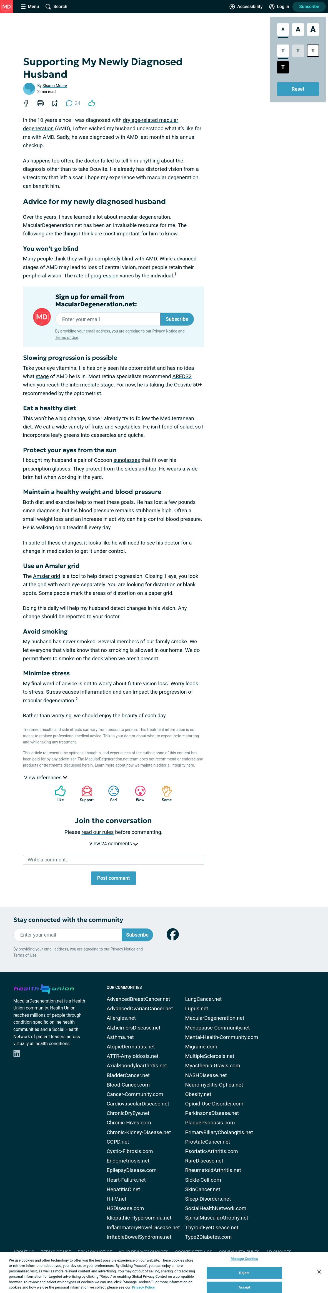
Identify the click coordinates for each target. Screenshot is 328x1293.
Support (85, 793)
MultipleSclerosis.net (209, 1056)
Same (164, 793)
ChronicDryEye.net (128, 1113)
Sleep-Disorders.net (208, 1199)
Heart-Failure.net (126, 1180)
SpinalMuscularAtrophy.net (216, 1218)
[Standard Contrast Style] (283, 51)
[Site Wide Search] (56, 6)
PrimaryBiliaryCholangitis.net (219, 1132)
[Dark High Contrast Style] (283, 67)
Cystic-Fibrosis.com (130, 1151)
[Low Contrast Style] (298, 51)
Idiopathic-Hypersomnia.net (139, 1218)
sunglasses (126, 460)
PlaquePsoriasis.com (210, 1122)
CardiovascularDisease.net (138, 1103)
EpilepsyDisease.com (132, 1170)
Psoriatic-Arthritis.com (211, 1151)
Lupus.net (196, 1008)
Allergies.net (121, 1018)
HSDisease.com (125, 1208)
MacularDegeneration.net (214, 1018)
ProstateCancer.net (207, 1142)
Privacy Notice (164, 331)
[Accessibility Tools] (246, 6)
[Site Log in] (279, 6)
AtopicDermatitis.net (131, 1046)
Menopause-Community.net (217, 1027)
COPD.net (118, 1142)
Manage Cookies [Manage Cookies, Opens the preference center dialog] (244, 1259)
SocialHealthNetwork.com (215, 1208)
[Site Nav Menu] (30, 6)
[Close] (319, 1272)
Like (57, 793)
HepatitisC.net (123, 1189)
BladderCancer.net (128, 1075)
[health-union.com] (43, 988)
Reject (244, 1273)
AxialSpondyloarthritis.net (137, 1065)
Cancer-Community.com (135, 1094)
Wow (137, 793)
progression (104, 275)
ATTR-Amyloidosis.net (133, 1056)
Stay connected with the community (68, 919)
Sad (110, 793)
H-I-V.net (116, 1199)
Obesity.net (198, 1094)
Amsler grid (46, 576)
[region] (164, 1272)
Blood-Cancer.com (128, 1085)
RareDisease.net (204, 1160)
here (190, 765)
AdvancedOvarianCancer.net (140, 1008)
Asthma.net (120, 1037)
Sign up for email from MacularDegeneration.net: (96, 300)
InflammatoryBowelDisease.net (143, 1227)
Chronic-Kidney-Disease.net (139, 1132)
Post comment (113, 878)
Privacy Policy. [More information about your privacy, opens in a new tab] (144, 1287)
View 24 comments (113, 843)
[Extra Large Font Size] (313, 29)
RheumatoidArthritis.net (213, 1170)
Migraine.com (201, 1046)
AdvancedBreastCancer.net (138, 999)
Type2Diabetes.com (208, 1237)
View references (45, 777)
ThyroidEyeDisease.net (212, 1227)
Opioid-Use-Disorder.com (214, 1103)
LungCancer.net (203, 999)
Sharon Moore (54, 85)
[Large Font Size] (298, 29)
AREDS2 (181, 376)
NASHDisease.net (206, 1075)
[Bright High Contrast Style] (313, 51)
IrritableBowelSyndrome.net (139, 1237)
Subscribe (309, 6)
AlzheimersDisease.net (134, 1027)
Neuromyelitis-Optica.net (214, 1085)
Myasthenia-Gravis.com (212, 1065)
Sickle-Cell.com (203, 1180)
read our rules (98, 832)
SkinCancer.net (202, 1189)
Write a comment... (49, 860)
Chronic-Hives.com (129, 1122)
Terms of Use (66, 337)
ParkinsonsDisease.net (212, 1113)
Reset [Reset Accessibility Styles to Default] (298, 89)
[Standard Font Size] (283, 29)
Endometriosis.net (128, 1160)
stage (42, 376)
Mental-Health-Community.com (221, 1037)
